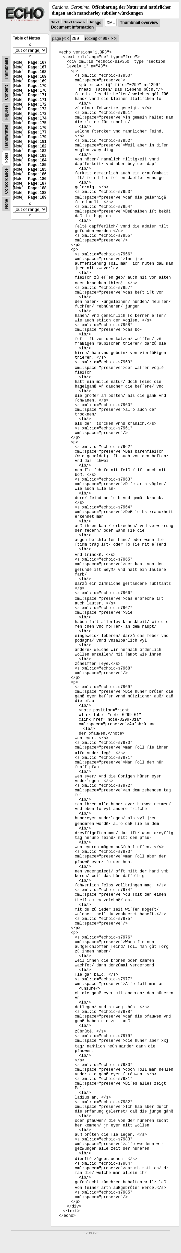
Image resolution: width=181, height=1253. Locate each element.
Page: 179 (37, 136)
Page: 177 (37, 132)
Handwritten (6, 136)
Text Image (74, 22)
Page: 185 (37, 164)
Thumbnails (6, 69)
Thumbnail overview (139, 22)
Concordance (6, 181)
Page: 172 (37, 104)
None (6, 204)
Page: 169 (37, 76)
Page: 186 (37, 174)
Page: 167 (37, 62)
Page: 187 (37, 183)
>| (115, 38)
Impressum (90, 1232)
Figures (6, 112)
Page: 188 (37, 188)
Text (55, 22)
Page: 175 (37, 123)
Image (96, 22)
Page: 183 (37, 155)
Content (6, 92)
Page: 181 (37, 141)
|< (64, 38)
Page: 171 (37, 95)
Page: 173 (37, 113)
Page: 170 (37, 85)
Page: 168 (37, 71)
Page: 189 (37, 197)
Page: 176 (37, 127)
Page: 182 (37, 146)
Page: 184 (37, 160)
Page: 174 (37, 118)
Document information (72, 27)
